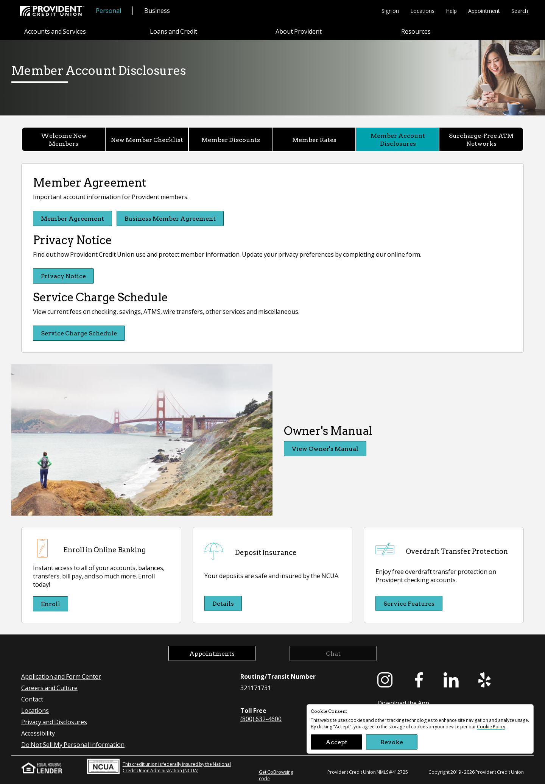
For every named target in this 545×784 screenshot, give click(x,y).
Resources (416, 32)
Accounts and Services (55, 32)
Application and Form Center (61, 676)
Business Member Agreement (170, 218)
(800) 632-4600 (261, 718)
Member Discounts (230, 139)
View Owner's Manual (325, 448)
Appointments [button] (212, 652)
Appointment (484, 10)
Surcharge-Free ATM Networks (481, 139)
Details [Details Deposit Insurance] (223, 603)
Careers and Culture (49, 687)
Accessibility (38, 732)
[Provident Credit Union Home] (52, 11)
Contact (32, 698)
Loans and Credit (173, 32)
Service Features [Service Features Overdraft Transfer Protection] (408, 603)
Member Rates (314, 139)
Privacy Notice (63, 275)
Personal (108, 10)
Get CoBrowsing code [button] (276, 774)
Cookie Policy (491, 726)
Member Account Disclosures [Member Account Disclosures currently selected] (398, 139)
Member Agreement (72, 218)
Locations (422, 10)
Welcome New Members (64, 139)
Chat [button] (333, 652)
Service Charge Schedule (79, 333)
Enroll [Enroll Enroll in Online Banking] (50, 603)
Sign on (390, 10)
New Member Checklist (147, 139)
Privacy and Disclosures (54, 721)
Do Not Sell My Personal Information (73, 744)
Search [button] (519, 10)
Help (451, 10)
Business (157, 10)
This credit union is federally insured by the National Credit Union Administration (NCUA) (159, 765)
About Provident (299, 32)
